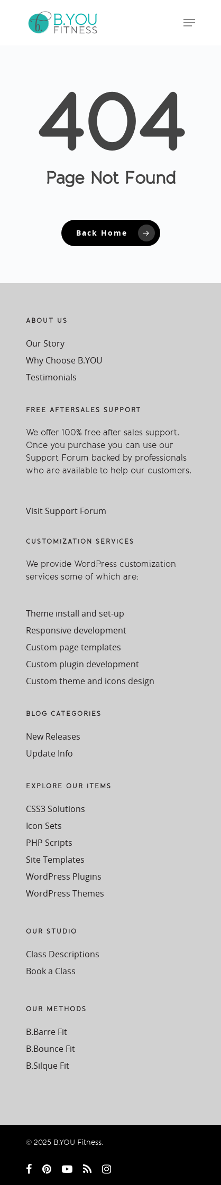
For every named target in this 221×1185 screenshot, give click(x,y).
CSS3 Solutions (55, 809)
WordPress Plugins (64, 876)
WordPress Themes (65, 893)
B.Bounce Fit (50, 1049)
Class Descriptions (62, 954)
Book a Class (51, 971)
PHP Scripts (49, 842)
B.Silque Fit (47, 1065)
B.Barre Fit (46, 1032)
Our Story (45, 343)
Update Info (49, 753)
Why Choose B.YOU (64, 360)
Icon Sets (44, 826)
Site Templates (55, 859)
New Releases (53, 736)
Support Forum (57, 458)
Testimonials (51, 377)
